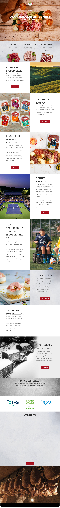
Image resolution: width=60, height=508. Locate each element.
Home (7, 8)
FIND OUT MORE (45, 298)
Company (13, 8)
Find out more (45, 121)
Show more (45, 367)
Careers (30, 10)
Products (20, 8)
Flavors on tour (49, 8)
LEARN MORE (15, 86)
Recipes (26, 8)
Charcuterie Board (39, 8)
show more (30, 463)
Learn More (15, 167)
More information (47, 505)
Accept (55, 504)
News (32, 8)
